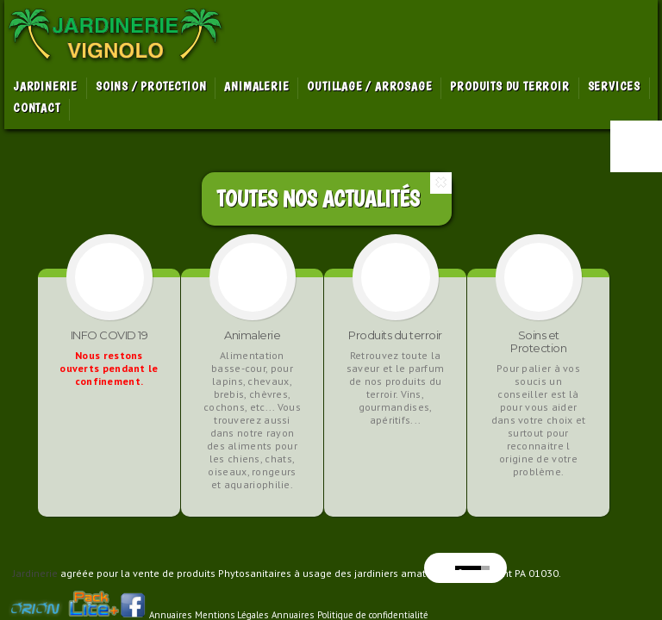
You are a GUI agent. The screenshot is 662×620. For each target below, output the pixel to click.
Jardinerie (35, 573)
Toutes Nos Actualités (318, 198)
